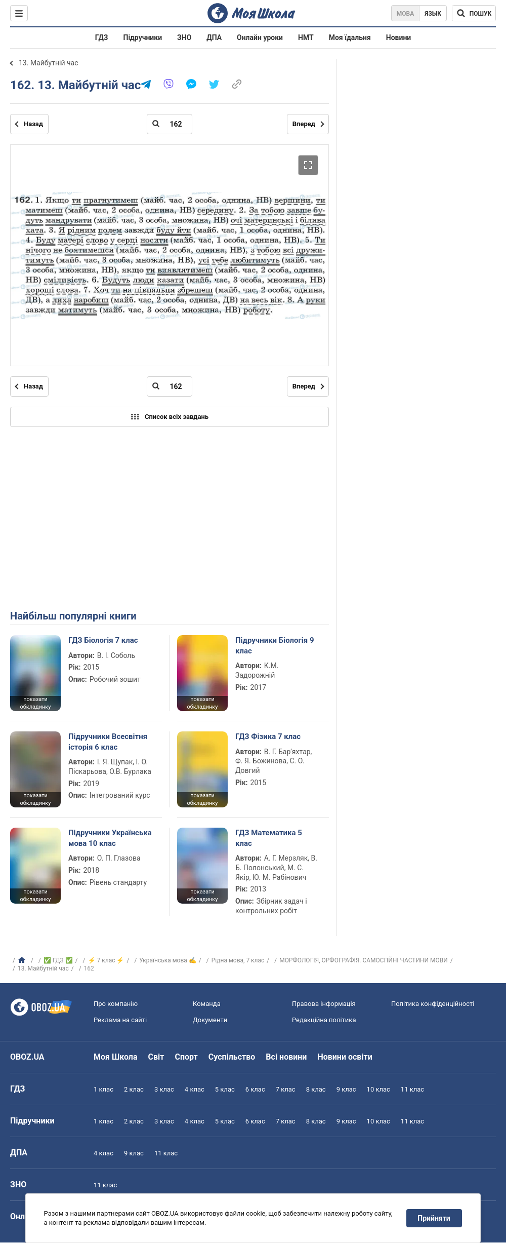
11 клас (412, 1089)
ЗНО (184, 37)
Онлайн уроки (260, 37)
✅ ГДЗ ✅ (58, 960)
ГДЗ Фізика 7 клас (268, 736)
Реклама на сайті (120, 1020)
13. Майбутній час (48, 63)
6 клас (255, 1089)
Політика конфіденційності (432, 1003)
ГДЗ (101, 37)
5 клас (225, 1089)
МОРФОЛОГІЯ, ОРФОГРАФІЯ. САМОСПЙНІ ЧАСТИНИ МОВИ (363, 960)
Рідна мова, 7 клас (238, 960)
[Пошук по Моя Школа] (473, 13)
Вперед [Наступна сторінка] (303, 124)
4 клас (194, 1089)
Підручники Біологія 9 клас (274, 645)
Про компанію (116, 1003)
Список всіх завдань (169, 416)
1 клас (103, 1089)
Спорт (186, 1057)
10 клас (378, 1089)
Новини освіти (344, 1057)
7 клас (286, 1089)
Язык (433, 13)
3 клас (164, 1089)
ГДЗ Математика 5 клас (268, 837)
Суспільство (232, 1057)
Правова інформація (324, 1003)
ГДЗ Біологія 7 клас (103, 640)
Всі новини (286, 1057)
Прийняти (434, 1218)
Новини (398, 37)
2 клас (134, 1089)
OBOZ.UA (27, 1057)
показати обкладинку (35, 703)
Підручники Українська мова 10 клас (110, 837)
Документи (210, 1020)
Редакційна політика (324, 1020)
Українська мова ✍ (167, 960)
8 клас (316, 1089)
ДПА (214, 37)
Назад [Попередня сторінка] (33, 124)
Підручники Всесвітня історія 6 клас (107, 741)
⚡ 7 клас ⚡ (106, 960)
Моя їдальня (350, 37)
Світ (156, 1057)
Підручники (142, 37)
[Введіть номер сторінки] (169, 124)
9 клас (346, 1089)
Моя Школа (116, 1057)
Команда (207, 1003)
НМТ (306, 37)
